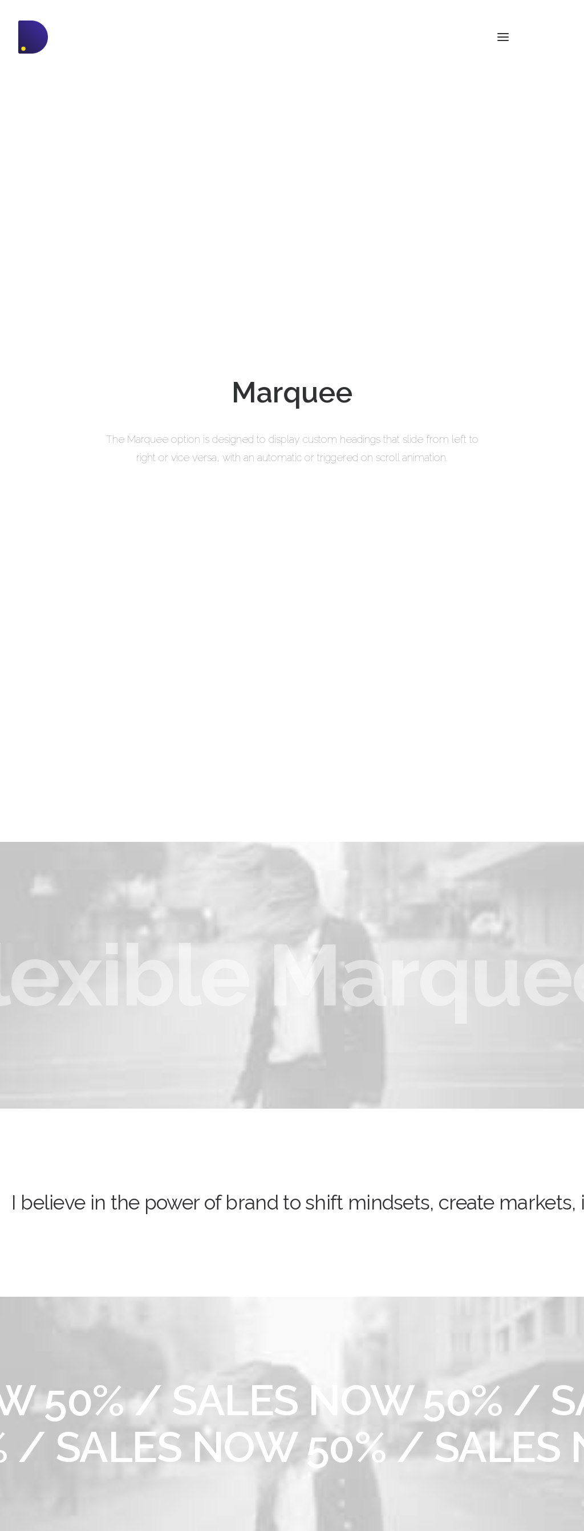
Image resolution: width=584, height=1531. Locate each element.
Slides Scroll (183, 1452)
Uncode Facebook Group (507, 1363)
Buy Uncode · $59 (506, 1228)
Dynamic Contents (195, 1437)
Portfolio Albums (49, 1452)
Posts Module (186, 1408)
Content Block (186, 1423)
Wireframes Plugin (195, 1392)
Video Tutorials (345, 1420)
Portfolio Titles (44, 1423)
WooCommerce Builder (204, 1378)
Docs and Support (353, 1363)
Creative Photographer (60, 1363)
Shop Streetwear (49, 1408)
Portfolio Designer (51, 1378)
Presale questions (352, 1477)
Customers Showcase (502, 1420)
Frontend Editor (189, 1363)
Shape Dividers (188, 1468)
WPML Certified (190, 1482)
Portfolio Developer (54, 1437)
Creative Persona (50, 1392)
